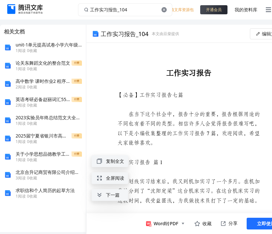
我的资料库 (246, 9)
